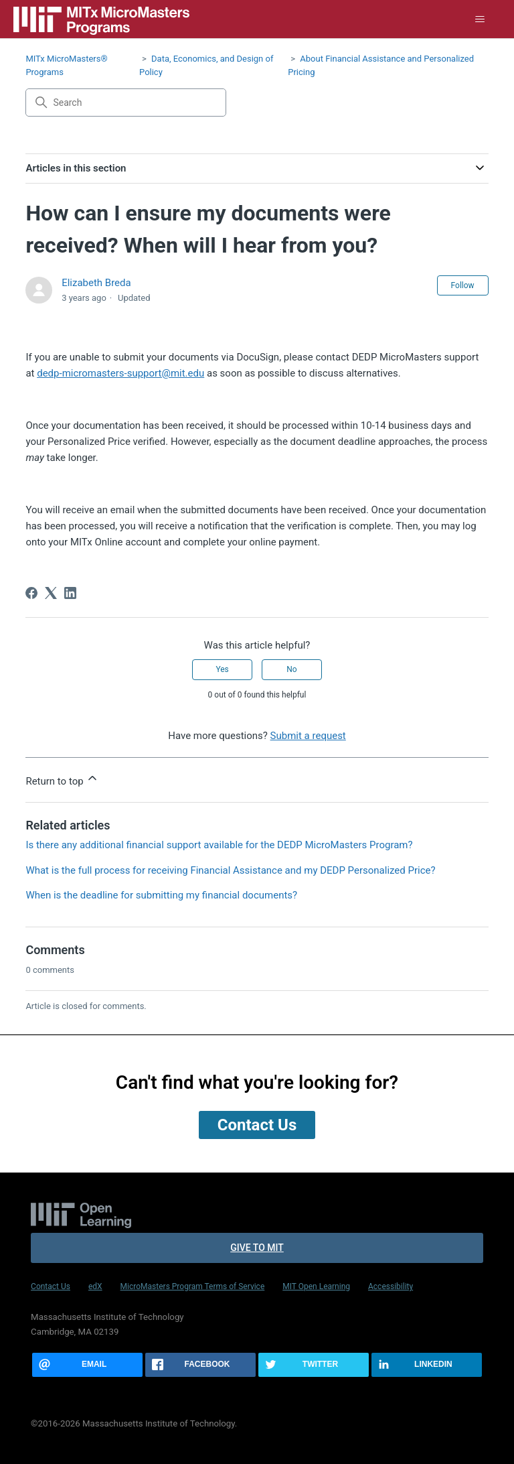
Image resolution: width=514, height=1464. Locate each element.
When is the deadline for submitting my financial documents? (161, 895)
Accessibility (390, 1286)
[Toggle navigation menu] (480, 19)
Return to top (62, 779)
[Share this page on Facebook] (200, 1365)
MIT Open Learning (316, 1286)
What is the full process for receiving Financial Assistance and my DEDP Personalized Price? (230, 870)
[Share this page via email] (87, 1365)
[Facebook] (31, 593)
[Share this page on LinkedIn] (426, 1365)
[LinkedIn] (70, 593)
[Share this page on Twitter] (313, 1365)
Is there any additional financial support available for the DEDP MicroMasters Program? (218, 845)
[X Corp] (51, 593)
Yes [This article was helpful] (222, 669)
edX (95, 1286)
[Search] (126, 102)
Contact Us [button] (257, 1125)
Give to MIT (257, 1247)
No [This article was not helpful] (291, 669)
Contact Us (50, 1286)
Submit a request (308, 736)
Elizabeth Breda (96, 283)
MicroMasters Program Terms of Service (192, 1286)
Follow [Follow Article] (463, 285)
